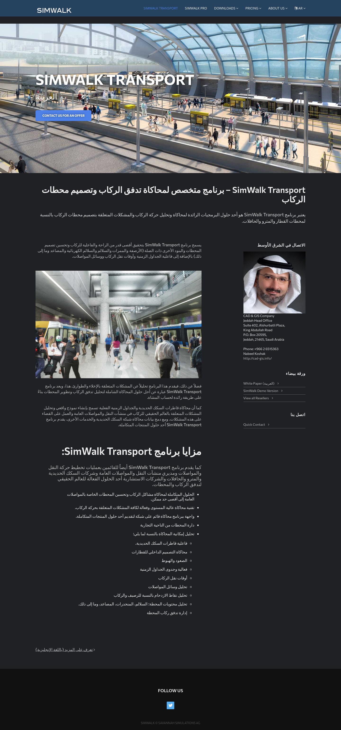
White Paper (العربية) (258, 383)
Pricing (253, 8)
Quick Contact (254, 424)
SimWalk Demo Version (260, 391)
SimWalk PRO (196, 8)
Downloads (226, 8)
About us (277, 8)
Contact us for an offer (63, 115)
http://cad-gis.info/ (257, 358)
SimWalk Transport (161, 8)
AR (300, 8)
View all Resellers (256, 398)
